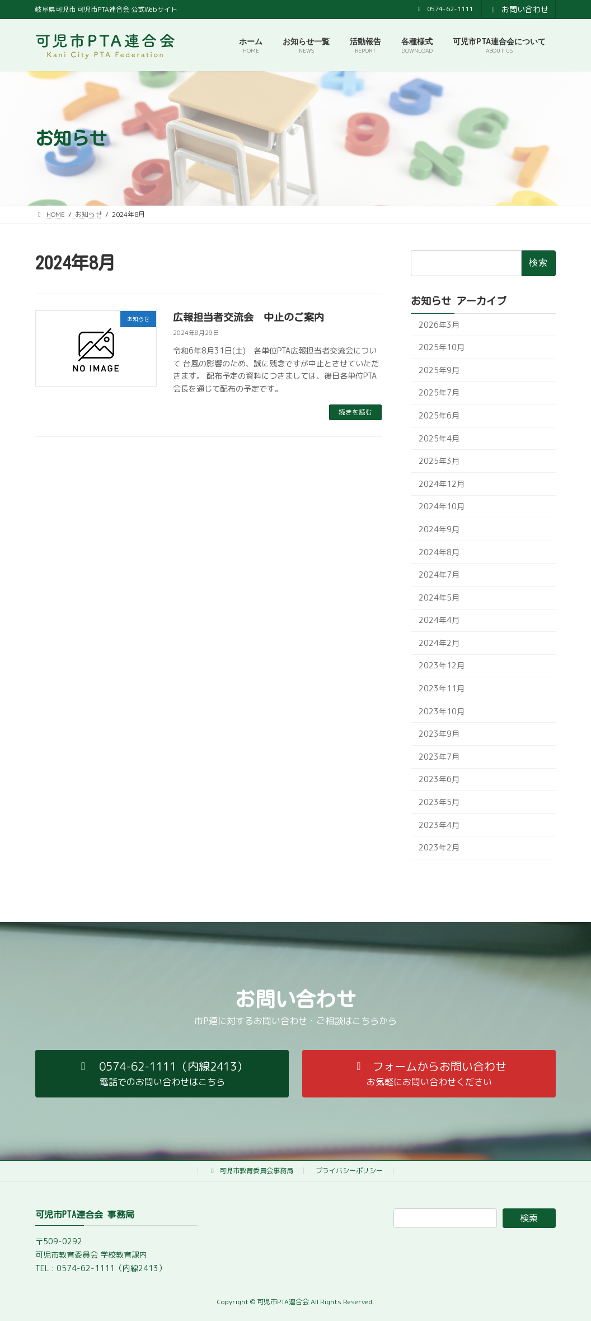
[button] (162, 1073)
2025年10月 (442, 347)
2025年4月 (439, 438)
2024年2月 (439, 643)
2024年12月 (442, 483)
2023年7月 (439, 756)
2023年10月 (442, 711)
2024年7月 (439, 575)
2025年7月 (439, 393)
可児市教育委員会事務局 (250, 1170)
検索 (529, 1218)
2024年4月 (439, 620)
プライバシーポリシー (349, 1170)
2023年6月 (439, 779)
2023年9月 (439, 734)
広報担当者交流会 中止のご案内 (248, 317)
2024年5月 (439, 597)
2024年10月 (442, 506)
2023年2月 (439, 848)
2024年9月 (439, 529)
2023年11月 (442, 688)
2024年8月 (439, 552)
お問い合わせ (519, 9)
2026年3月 (439, 324)
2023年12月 (442, 665)
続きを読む (355, 412)
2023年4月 (439, 825)
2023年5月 (439, 802)
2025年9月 (439, 370)
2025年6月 (439, 415)
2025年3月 (439, 461)
